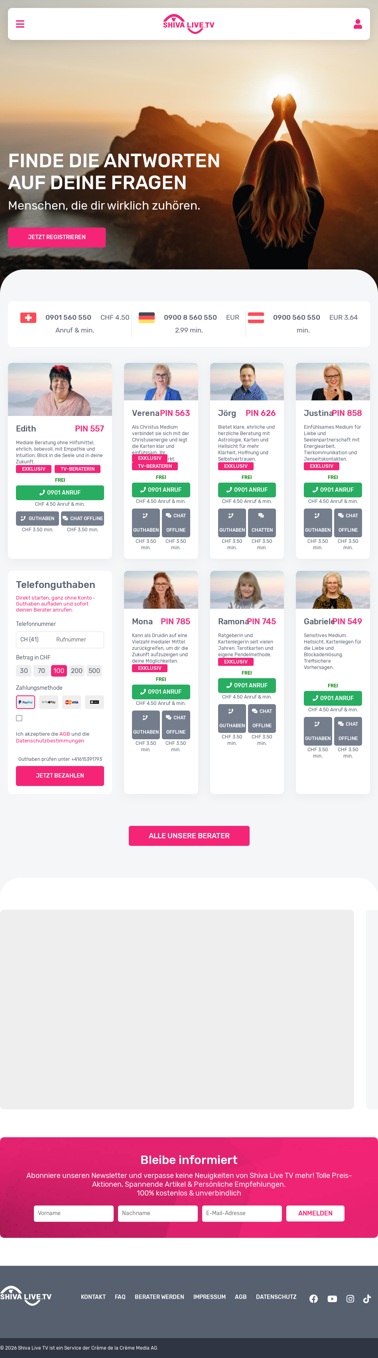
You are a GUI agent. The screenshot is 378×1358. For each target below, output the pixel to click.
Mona (142, 621)
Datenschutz (276, 1297)
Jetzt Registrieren (57, 237)
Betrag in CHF (33, 657)
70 (41, 671)
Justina (318, 413)
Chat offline (86, 518)
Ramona (233, 621)
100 (58, 671)
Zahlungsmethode (39, 688)
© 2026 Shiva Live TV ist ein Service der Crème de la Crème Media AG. (79, 1348)
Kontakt (93, 1297)
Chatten (262, 530)
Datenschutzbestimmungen (50, 741)
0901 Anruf (64, 492)
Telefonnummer (36, 624)
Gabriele (319, 621)
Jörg (227, 413)
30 (24, 671)
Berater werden (159, 1297)
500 (94, 671)
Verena (145, 413)
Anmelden (315, 1213)
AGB (64, 734)
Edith (26, 429)
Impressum (209, 1297)
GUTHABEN (41, 518)
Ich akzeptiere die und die (52, 737)
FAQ (120, 1297)
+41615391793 (86, 759)
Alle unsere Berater (189, 835)
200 (77, 671)
